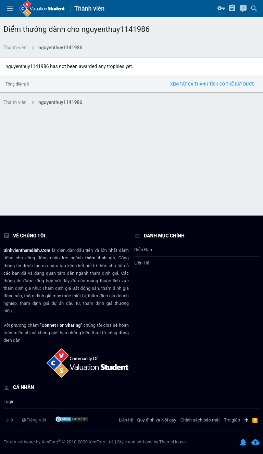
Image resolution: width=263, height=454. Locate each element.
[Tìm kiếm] (254, 8)
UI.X (9, 420)
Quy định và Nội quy (156, 420)
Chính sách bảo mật (200, 420)
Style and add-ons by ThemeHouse (151, 441)
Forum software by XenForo (58, 441)
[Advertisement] (131, 164)
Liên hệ (141, 262)
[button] (10, 8)
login (8, 401)
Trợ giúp (232, 420)
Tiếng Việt (34, 420)
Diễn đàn (143, 249)
